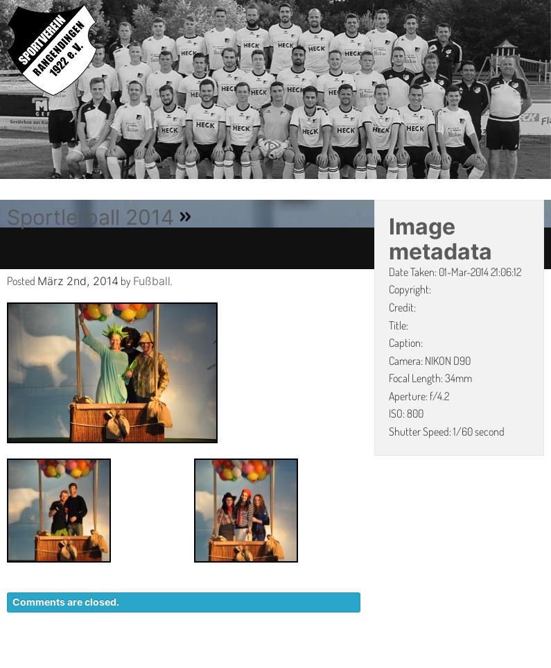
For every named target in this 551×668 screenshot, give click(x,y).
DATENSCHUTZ (375, 661)
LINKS (528, 661)
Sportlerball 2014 (90, 217)
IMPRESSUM (464, 661)
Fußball (151, 281)
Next (540, 91)
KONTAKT (291, 661)
